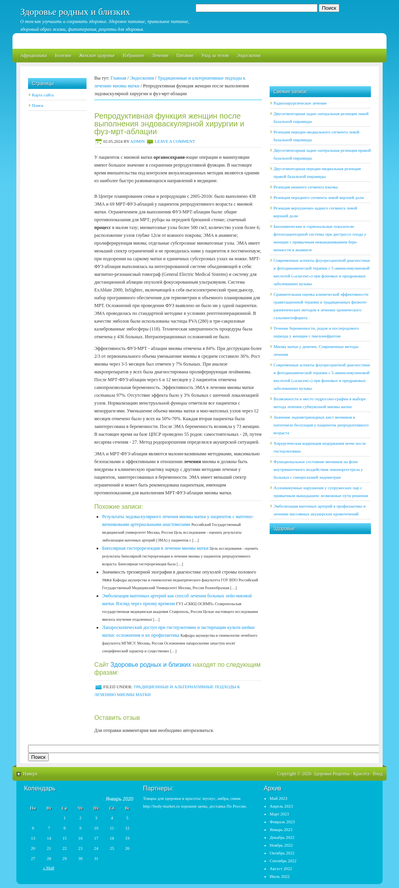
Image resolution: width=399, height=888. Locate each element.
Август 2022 (281, 868)
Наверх (30, 773)
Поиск (38, 105)
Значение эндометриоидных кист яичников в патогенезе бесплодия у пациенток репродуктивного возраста (321, 425)
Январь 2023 (281, 829)
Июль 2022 (280, 876)
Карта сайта (43, 94)
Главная (118, 78)
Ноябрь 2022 (281, 845)
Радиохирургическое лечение (300, 103)
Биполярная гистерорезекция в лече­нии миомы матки (155, 548)
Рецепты (341, 773)
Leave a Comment (175, 141)
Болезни (63, 55)
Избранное (133, 55)
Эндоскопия (249, 55)
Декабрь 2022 (282, 837)
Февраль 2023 (282, 821)
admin (137, 141)
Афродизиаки (33, 55)
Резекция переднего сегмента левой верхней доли (319, 197)
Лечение (160, 55)
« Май (48, 867)
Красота (361, 773)
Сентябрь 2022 (283, 860)
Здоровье (323, 773)
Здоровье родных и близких (75, 12)
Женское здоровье (97, 55)
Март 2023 (279, 814)
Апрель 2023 (281, 806)
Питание (184, 55)
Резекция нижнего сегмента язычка (306, 187)
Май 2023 (278, 798)
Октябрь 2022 (282, 853)
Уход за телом (215, 55)
